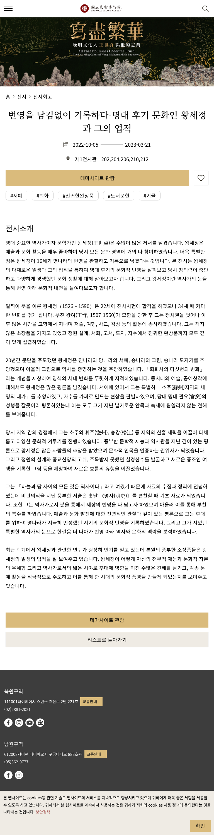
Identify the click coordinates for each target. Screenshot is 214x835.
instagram (19, 722)
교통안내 (89, 701)
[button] (192, 8)
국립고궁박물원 (100, 8)
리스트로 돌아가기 (107, 639)
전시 (21, 96)
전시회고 (42, 96)
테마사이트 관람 (97, 177)
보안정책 (43, 812)
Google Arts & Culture (40, 722)
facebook (8, 722)
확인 (200, 825)
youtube (29, 722)
